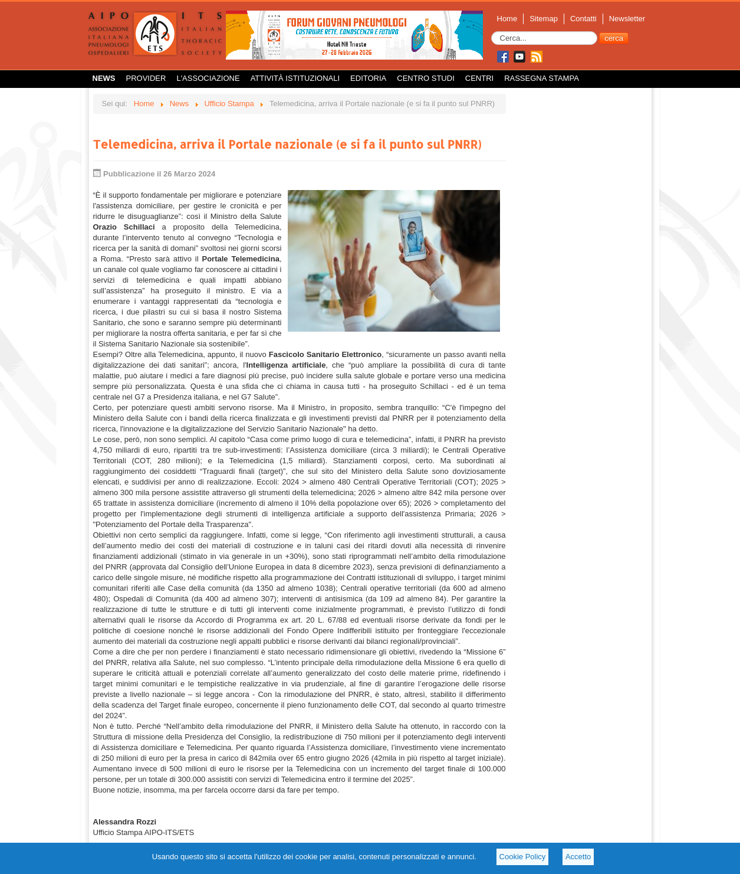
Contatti (583, 18)
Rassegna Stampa (541, 78)
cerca (613, 38)
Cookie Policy (522, 856)
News (104, 78)
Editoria (368, 78)
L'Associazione (207, 78)
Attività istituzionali (295, 78)
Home (507, 18)
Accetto (578, 856)
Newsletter (627, 18)
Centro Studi (426, 78)
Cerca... (491, 31)
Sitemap (543, 18)
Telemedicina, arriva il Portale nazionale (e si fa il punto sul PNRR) (287, 144)
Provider (146, 78)
